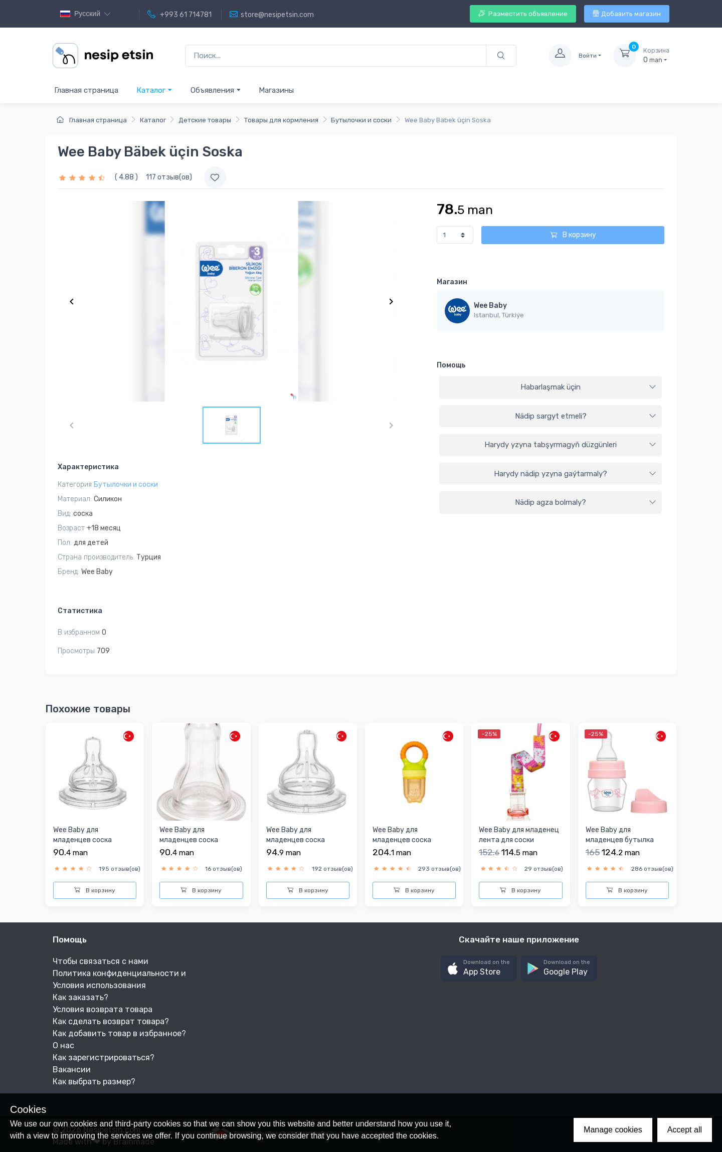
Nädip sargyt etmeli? (585, 416)
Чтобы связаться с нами (100, 961)
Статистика (80, 611)
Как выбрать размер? (94, 1081)
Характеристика (88, 467)
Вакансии (72, 1069)
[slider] (83, 177)
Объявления (216, 90)
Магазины (276, 90)
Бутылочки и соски (361, 120)
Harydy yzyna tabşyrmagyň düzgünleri (570, 444)
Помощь (451, 365)
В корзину (573, 235)
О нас (63, 1045)
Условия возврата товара (102, 1009)
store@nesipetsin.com (272, 14)
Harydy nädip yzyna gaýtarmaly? (575, 473)
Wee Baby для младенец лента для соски (519, 835)
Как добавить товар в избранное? (119, 1033)
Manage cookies (613, 1129)
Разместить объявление (523, 14)
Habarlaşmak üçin (588, 387)
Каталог (154, 90)
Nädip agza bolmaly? (585, 502)
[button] (479, 968)
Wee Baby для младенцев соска (82, 835)
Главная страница (86, 90)
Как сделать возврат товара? (111, 1021)
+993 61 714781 (179, 14)
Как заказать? (80, 997)
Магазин (452, 282)
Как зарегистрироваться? (103, 1057)
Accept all (684, 1129)
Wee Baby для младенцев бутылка (620, 835)
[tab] (550, 387)
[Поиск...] (335, 56)
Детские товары (204, 120)
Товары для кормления (281, 120)
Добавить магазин (627, 14)
